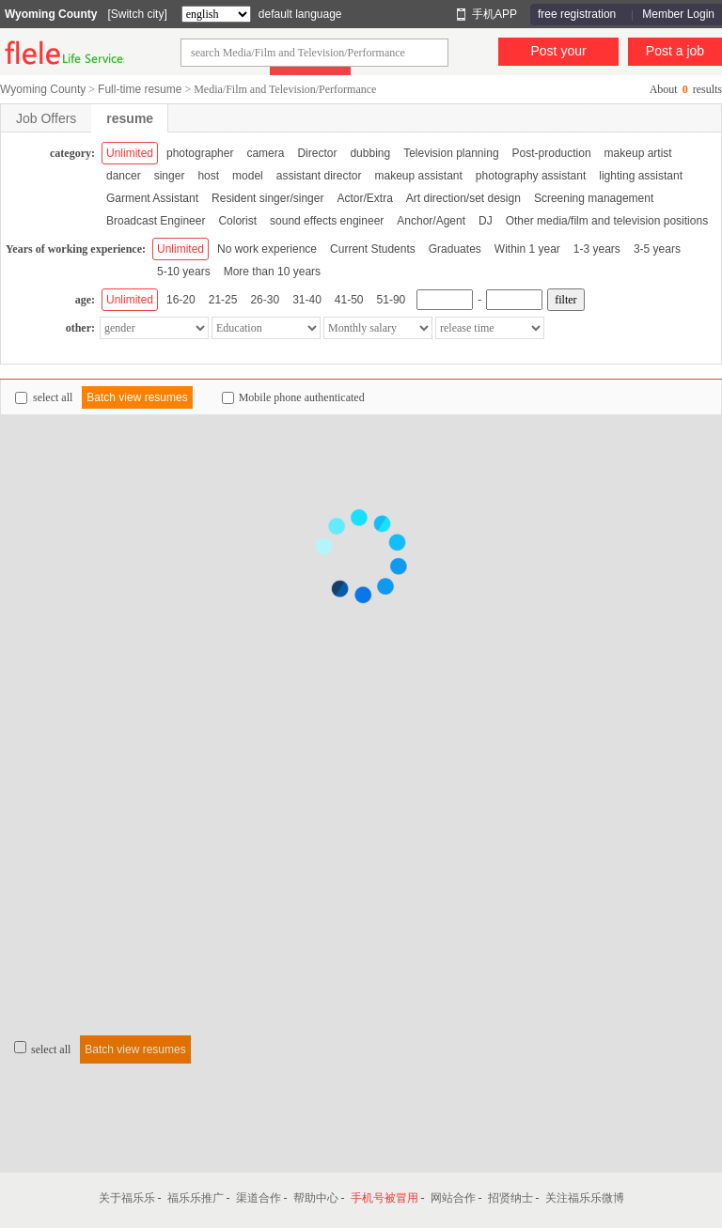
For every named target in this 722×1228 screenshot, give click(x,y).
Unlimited (129, 153)
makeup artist (638, 153)
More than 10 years (272, 271)
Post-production (551, 153)
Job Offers (46, 118)
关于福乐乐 (127, 1198)
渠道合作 (258, 1198)
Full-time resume (139, 89)
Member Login (678, 14)
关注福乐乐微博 (584, 1198)
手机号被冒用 (384, 1198)
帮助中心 (315, 1198)
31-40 (307, 299)
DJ (486, 220)
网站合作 (453, 1198)
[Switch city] (136, 14)
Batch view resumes (136, 397)
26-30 (264, 299)
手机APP (494, 14)
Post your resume (558, 54)
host (208, 175)
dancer (123, 175)
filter (565, 299)
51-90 (391, 299)
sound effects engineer (327, 220)
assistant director (319, 175)
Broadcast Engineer (155, 220)
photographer (199, 153)
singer (169, 175)
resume (129, 118)
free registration (577, 14)
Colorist (237, 220)
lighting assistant (641, 175)
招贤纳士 (510, 1198)
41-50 (349, 299)
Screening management (593, 198)
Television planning (450, 153)
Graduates (455, 249)
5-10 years (184, 271)
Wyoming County (51, 14)
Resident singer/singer (267, 198)
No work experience (267, 249)
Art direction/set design (463, 198)
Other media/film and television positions (607, 220)
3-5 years (657, 249)
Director (317, 153)
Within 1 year (527, 249)
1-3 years (596, 249)
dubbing (370, 153)
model (247, 175)
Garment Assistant (152, 198)
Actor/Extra (364, 198)
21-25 (223, 299)
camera (265, 153)
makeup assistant (418, 175)
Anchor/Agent (431, 220)
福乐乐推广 (195, 1198)
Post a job (675, 50)
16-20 (181, 299)
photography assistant (531, 175)
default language (300, 14)
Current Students (373, 249)
